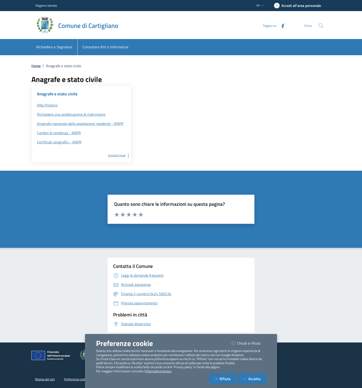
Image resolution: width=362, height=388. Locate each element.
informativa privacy (158, 371)
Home (36, 66)
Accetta (254, 379)
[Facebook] (281, 25)
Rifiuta (225, 379)
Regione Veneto (46, 5)
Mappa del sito (45, 379)
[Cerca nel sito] (320, 25)
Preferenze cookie (76, 379)
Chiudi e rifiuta (249, 343)
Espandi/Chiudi (119, 155)
